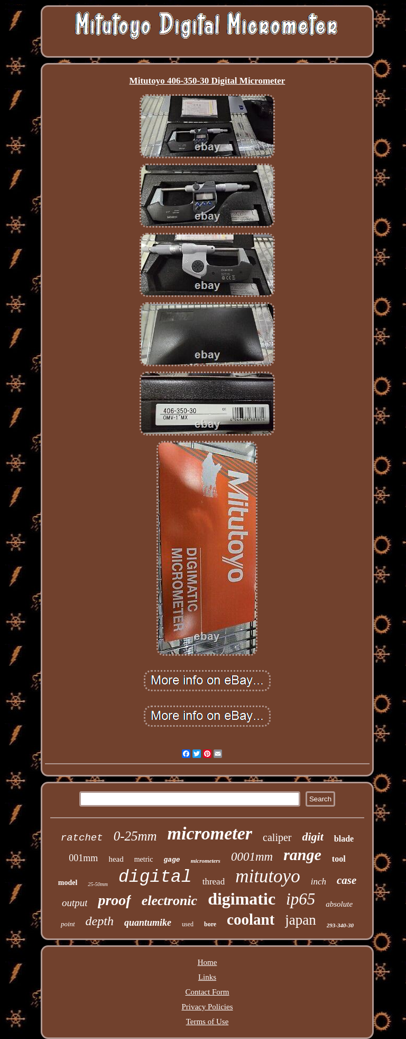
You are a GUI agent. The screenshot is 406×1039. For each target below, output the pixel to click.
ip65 (300, 899)
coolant (250, 919)
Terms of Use (207, 1021)
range (302, 854)
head (115, 859)
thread (213, 882)
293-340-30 (340, 925)
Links (207, 977)
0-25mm (135, 836)
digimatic (241, 898)
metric (143, 859)
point (68, 924)
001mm (83, 858)
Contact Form (207, 992)
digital (155, 877)
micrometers (205, 860)
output (75, 902)
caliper (277, 837)
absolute (339, 904)
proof (114, 900)
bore (210, 924)
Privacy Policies (207, 1006)
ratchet (82, 838)
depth (100, 921)
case (346, 880)
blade (344, 838)
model (68, 883)
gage (171, 860)
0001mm (252, 856)
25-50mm (98, 884)
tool (339, 858)
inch (318, 882)
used (187, 924)
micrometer (210, 833)
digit (313, 836)
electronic (169, 900)
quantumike (147, 922)
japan (300, 920)
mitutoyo (267, 876)
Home (207, 962)
